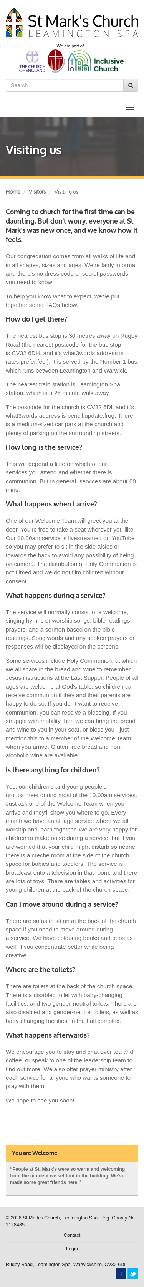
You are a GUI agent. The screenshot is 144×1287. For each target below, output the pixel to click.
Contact (72, 1235)
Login (72, 1248)
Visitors (37, 191)
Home (13, 191)
